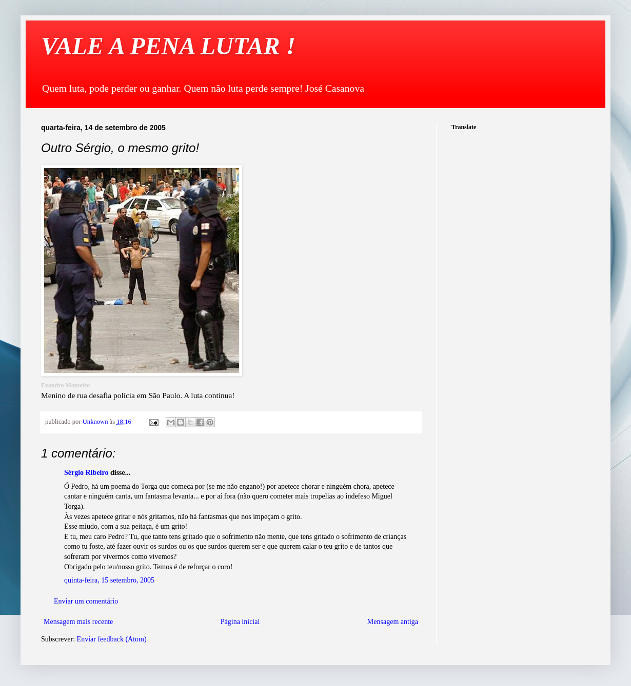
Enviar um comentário (86, 601)
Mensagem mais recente (78, 622)
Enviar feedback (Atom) (112, 639)
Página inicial (240, 622)
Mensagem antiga (392, 622)
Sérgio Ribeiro (86, 472)
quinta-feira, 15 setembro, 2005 (109, 580)
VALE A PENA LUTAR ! (168, 45)
